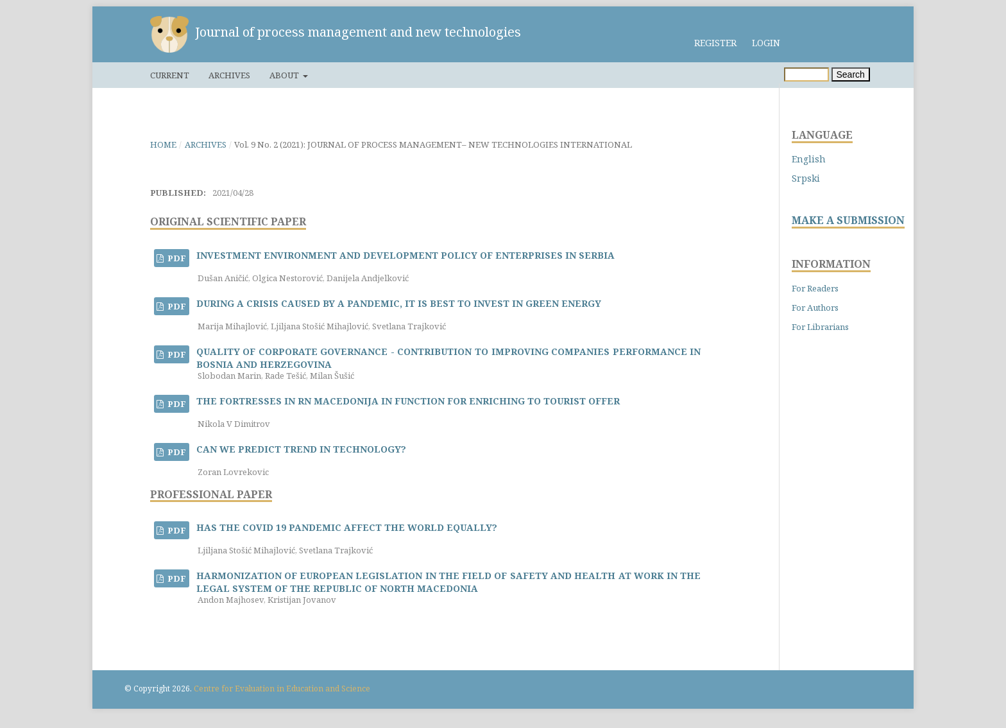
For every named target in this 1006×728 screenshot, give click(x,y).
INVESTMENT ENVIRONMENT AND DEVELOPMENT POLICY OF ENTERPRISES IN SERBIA (405, 255)
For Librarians (820, 327)
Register (715, 43)
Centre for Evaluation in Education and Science (282, 688)
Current (169, 75)
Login (766, 43)
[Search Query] (806, 74)
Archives (229, 75)
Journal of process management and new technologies (358, 31)
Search (851, 74)
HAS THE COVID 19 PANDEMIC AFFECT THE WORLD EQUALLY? (346, 527)
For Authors (815, 307)
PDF (176, 258)
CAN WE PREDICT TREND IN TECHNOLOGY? (301, 449)
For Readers (815, 288)
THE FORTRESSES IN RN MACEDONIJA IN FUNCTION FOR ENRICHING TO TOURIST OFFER (408, 401)
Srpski (806, 178)
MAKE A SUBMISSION (848, 220)
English (809, 159)
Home (163, 144)
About (285, 75)
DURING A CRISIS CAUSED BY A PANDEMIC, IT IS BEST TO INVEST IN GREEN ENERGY (398, 303)
